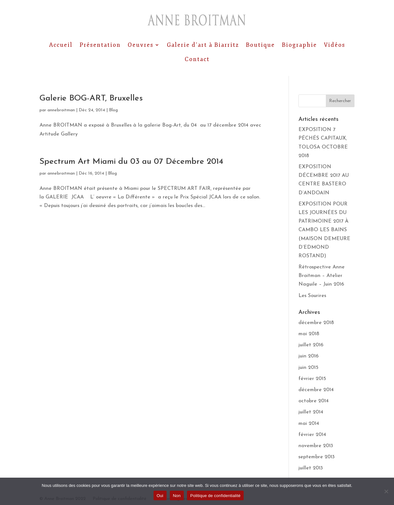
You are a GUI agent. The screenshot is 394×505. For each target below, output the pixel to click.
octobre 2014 (313, 401)
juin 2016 (308, 356)
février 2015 (312, 378)
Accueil (61, 44)
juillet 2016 (310, 345)
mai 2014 (308, 423)
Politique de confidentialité (215, 495)
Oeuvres (141, 44)
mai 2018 (308, 333)
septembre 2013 (316, 457)
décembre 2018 (316, 322)
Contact (197, 59)
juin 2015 (308, 367)
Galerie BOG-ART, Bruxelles (91, 98)
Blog (113, 110)
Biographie (299, 44)
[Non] (386, 491)
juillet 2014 (310, 412)
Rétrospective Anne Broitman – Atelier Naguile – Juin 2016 (321, 276)
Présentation (100, 44)
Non (177, 495)
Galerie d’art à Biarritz (203, 44)
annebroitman (61, 110)
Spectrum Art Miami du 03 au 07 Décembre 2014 (131, 161)
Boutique (260, 44)
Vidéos (334, 44)
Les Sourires (312, 295)
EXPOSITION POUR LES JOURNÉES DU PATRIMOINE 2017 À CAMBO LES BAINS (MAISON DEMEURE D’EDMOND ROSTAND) (324, 230)
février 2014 (312, 434)
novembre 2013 (315, 445)
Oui (160, 495)
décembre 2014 (316, 389)
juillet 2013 (310, 468)
